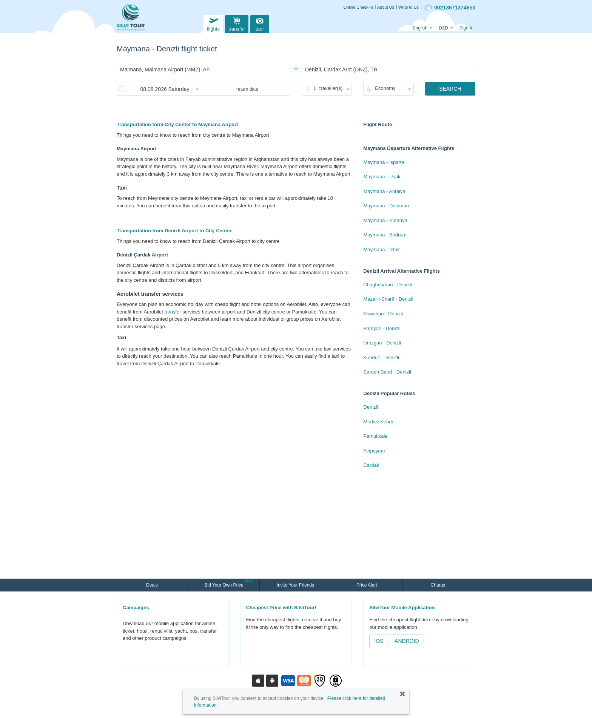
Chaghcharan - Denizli (387, 284)
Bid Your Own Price (224, 584)
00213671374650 (450, 8)
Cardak (371, 465)
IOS (378, 641)
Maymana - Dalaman (386, 205)
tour (260, 23)
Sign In (466, 28)
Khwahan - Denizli (383, 314)
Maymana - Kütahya (385, 220)
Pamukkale (375, 436)
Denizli (370, 407)
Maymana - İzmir (381, 249)
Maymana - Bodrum (384, 235)
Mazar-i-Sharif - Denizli (388, 299)
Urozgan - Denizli (382, 343)
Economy (385, 88)
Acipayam (374, 451)
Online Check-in (358, 7)
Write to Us (408, 7)
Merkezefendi (378, 422)
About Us (385, 7)
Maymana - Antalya (384, 191)
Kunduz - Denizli (381, 357)
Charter (438, 585)
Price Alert (366, 585)
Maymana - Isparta (383, 162)
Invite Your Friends (295, 585)
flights (213, 23)
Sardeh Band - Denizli (387, 372)
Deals (152, 585)
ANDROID (407, 641)
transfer (236, 23)
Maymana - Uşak (381, 176)
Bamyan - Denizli (381, 328)
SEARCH (450, 89)
